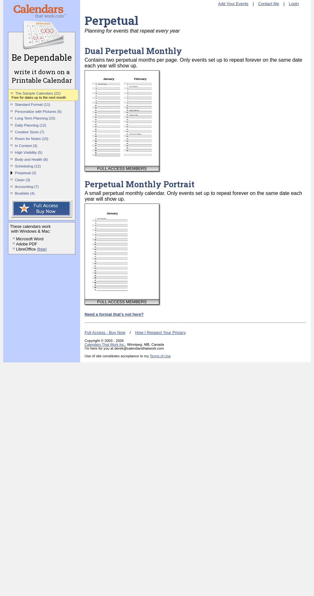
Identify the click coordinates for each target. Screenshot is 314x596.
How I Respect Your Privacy (160, 332)
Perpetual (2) (26, 173)
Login (294, 3)
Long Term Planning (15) (35, 118)
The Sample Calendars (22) (38, 93)
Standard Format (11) (32, 104)
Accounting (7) (27, 187)
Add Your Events (233, 3)
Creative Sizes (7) (30, 132)
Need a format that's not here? (114, 314)
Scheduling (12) (28, 166)
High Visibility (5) (29, 152)
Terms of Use (160, 356)
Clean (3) (22, 180)
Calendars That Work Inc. (105, 344)
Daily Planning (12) (30, 125)
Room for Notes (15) (31, 139)
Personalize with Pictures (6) (38, 111)
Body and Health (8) (31, 159)
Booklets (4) (25, 193)
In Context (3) (26, 146)
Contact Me (268, 3)
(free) (42, 249)
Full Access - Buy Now (105, 332)
